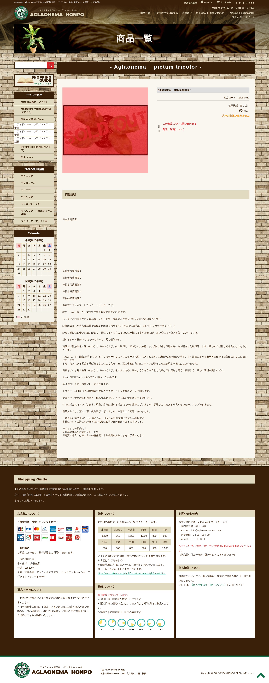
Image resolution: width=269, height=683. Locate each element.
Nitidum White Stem (32, 119)
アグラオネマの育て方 (166, 12)
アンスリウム (28, 183)
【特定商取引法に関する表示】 (65, 488)
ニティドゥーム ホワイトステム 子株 (33, 133)
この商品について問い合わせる (176, 124)
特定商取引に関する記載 (241, 13)
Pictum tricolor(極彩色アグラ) (36, 148)
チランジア (27, 197)
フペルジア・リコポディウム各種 (36, 213)
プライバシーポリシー (242, 17)
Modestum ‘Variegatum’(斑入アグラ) (36, 111)
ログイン (208, 2)
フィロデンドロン (30, 204)
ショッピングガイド (245, 3)
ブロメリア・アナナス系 (34, 221)
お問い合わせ (217, 12)
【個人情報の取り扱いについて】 (209, 584)
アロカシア (27, 176)
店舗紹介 (187, 12)
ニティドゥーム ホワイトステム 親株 (33, 140)
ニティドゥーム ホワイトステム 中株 (33, 126)
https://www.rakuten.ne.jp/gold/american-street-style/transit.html (132, 573)
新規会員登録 (190, 3)
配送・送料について (170, 130)
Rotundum (27, 157)
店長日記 (201, 12)
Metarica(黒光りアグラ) (34, 102)
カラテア (26, 190)
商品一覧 (145, 12)
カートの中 (225, 2)
